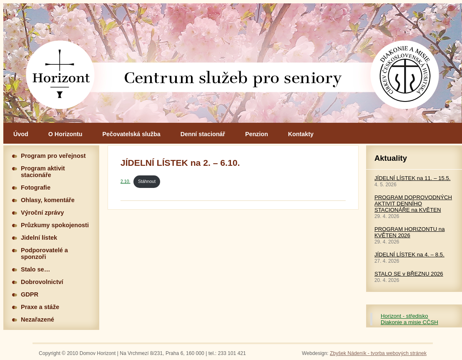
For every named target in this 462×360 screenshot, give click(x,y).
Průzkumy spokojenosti (55, 225)
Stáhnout (147, 181)
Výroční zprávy (42, 212)
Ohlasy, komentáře (48, 200)
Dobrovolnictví (42, 282)
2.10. (125, 181)
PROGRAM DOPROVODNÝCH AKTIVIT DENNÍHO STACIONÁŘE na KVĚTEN (413, 203)
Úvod (20, 134)
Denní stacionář (203, 134)
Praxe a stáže (40, 307)
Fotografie (35, 187)
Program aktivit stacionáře (43, 171)
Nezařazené (37, 319)
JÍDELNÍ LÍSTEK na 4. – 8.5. (409, 254)
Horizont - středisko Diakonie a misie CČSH (409, 319)
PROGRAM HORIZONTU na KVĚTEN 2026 (409, 232)
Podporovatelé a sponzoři (44, 253)
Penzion (256, 134)
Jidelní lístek (39, 237)
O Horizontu (65, 134)
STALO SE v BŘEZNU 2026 (408, 274)
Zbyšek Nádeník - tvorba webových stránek (378, 353)
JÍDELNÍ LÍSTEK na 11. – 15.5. (412, 178)
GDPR (29, 294)
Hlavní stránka (232, 63)
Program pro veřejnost (53, 155)
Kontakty (301, 134)
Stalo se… (35, 269)
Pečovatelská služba (132, 134)
